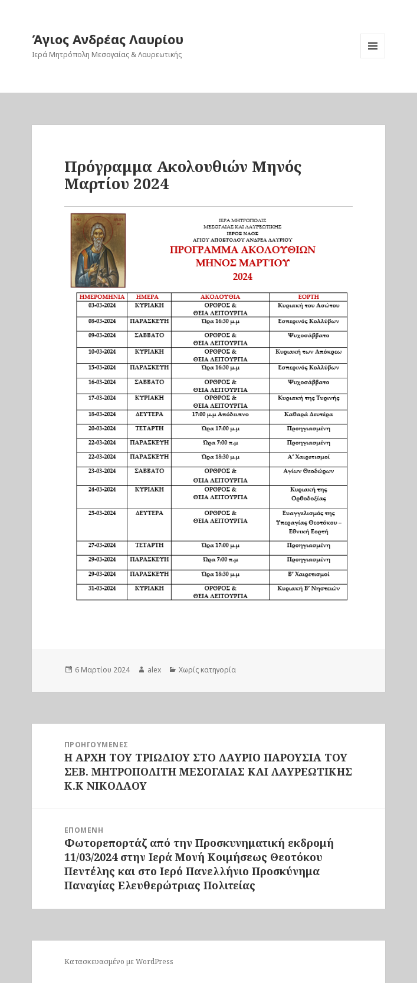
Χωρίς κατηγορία (207, 670)
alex (154, 670)
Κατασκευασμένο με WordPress (118, 961)
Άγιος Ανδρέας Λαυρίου (107, 39)
